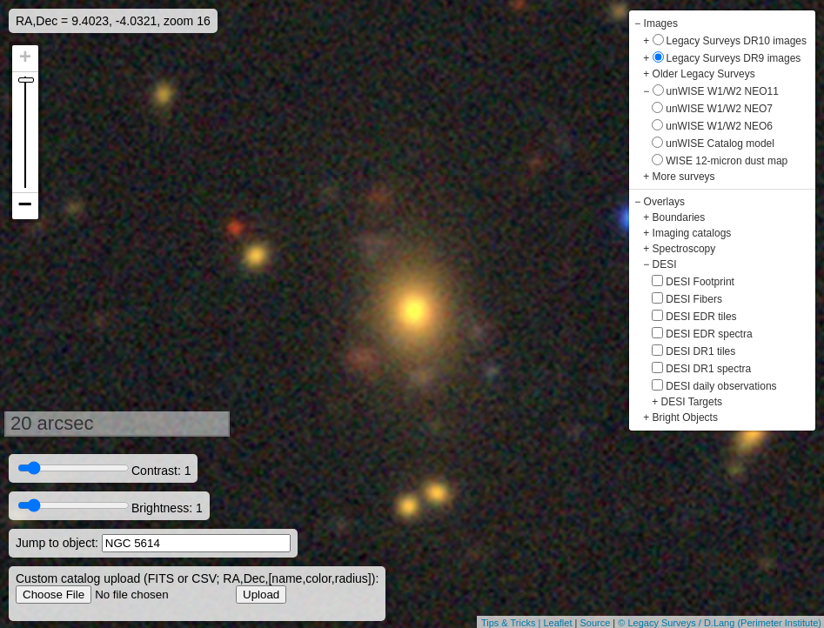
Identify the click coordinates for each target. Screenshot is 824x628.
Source (594, 623)
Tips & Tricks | (512, 623)
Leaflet (557, 623)
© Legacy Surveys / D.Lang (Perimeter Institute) (719, 623)
